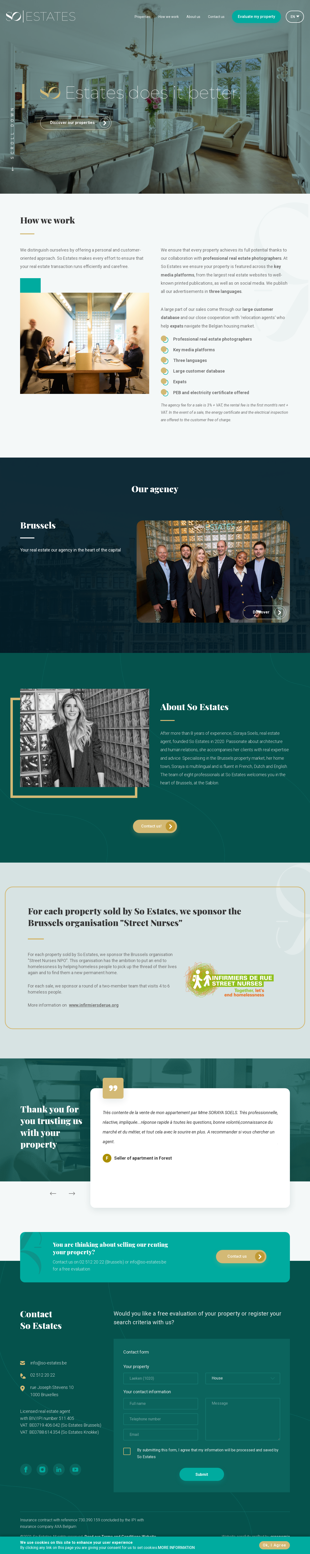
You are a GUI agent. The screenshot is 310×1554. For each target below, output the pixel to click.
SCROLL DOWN (12, 138)
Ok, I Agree (274, 1545)
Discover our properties (79, 123)
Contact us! (158, 826)
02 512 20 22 (42, 1375)
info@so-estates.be (48, 1362)
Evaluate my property (256, 16)
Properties (143, 17)
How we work (168, 17)
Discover (268, 612)
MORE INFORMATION (176, 1547)
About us (193, 17)
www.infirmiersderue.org (94, 1005)
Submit (201, 1474)
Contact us (216, 17)
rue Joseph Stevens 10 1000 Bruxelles (52, 1391)
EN (293, 17)
